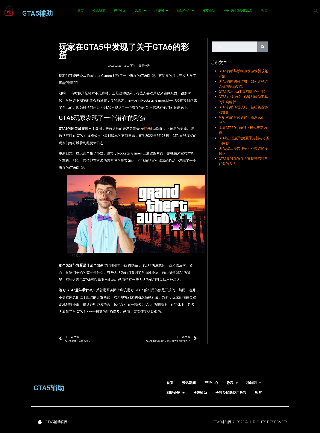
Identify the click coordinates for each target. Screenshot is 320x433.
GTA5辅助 (37, 13)
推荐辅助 (208, 11)
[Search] (262, 46)
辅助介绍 (185, 11)
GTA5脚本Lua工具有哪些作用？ (242, 92)
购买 (264, 11)
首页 (80, 11)
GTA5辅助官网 (56, 422)
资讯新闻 (98, 11)
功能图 (161, 11)
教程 (140, 11)
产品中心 (120, 11)
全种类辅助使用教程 (238, 11)
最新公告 (144, 65)
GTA (146, 129)
